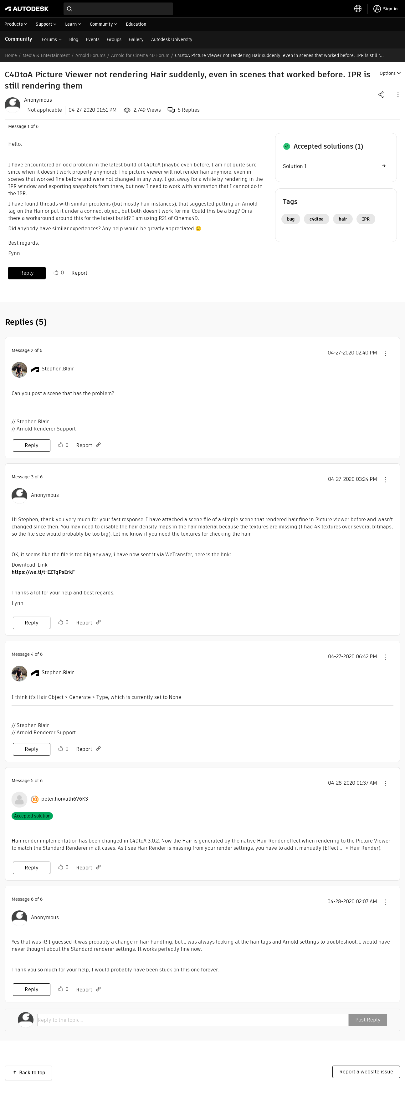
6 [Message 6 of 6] (32, 899)
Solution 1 (294, 166)
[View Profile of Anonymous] (38, 100)
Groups (114, 39)
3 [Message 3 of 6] (32, 477)
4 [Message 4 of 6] (32, 654)
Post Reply (368, 1019)
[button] (397, 94)
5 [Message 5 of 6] (32, 780)
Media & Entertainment (46, 55)
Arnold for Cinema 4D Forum (140, 55)
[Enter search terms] (118, 9)
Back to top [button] (32, 1072)
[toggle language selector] (358, 8)
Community (18, 39)
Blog (73, 39)
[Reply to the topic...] (193, 1020)
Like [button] (56, 272)
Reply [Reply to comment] (31, 445)
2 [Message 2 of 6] (32, 350)
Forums (49, 39)
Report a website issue (366, 1071)
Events (93, 39)
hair (343, 219)
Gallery (136, 39)
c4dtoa (317, 219)
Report (79, 273)
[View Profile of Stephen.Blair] (58, 369)
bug (291, 219)
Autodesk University (171, 39)
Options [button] (388, 73)
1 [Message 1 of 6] (28, 126)
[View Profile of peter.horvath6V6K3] (64, 799)
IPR (366, 219)
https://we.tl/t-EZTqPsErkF (43, 572)
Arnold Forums (90, 55)
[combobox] (118, 9)
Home (11, 55)
